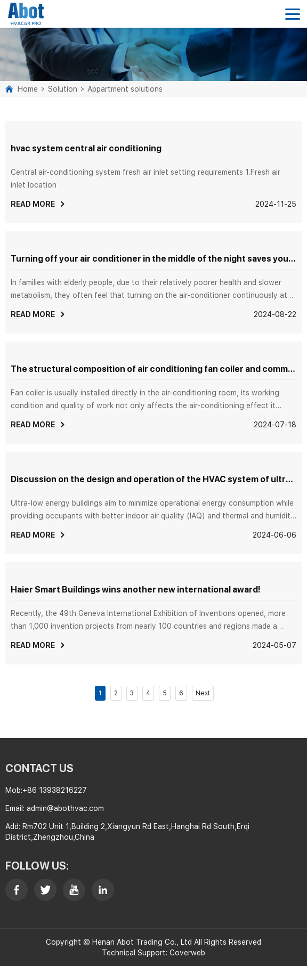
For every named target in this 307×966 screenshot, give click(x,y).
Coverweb (187, 952)
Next (203, 693)
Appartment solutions (125, 89)
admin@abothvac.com (65, 808)
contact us (39, 768)
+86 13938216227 (54, 790)
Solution (62, 89)
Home (28, 89)
